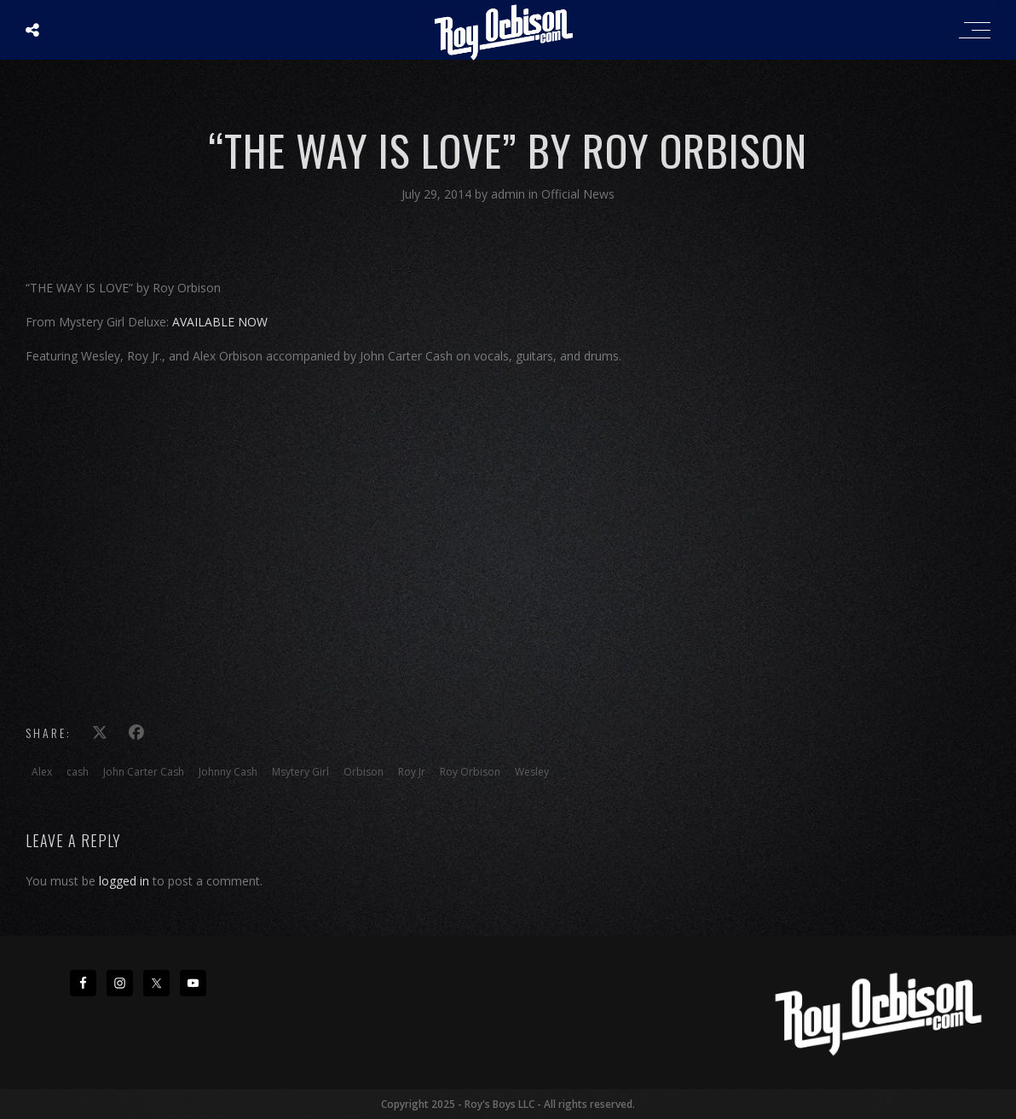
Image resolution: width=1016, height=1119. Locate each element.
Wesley (532, 771)
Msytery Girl (300, 771)
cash (77, 771)
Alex (42, 771)
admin (509, 194)
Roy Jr (411, 771)
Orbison (363, 771)
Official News (578, 194)
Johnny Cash (228, 771)
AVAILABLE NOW (220, 322)
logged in (124, 881)
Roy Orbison (470, 771)
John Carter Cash (143, 771)
